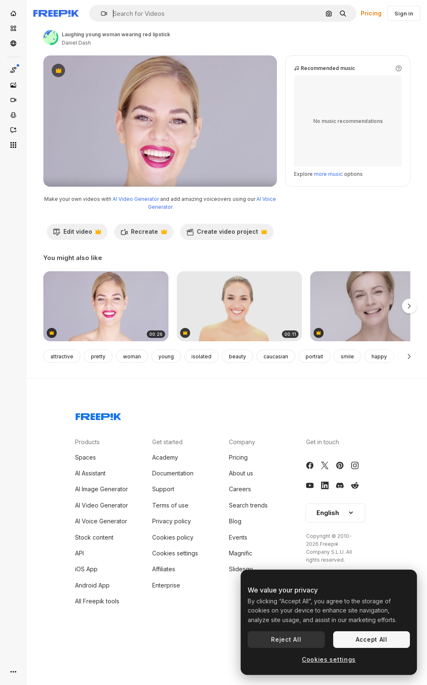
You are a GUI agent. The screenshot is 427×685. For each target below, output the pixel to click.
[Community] (13, 43)
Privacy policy (171, 556)
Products (87, 477)
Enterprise (166, 620)
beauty (237, 392)
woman (132, 392)
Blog (235, 556)
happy (379, 392)
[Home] (13, 13)
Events (238, 572)
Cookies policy (172, 572)
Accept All (371, 639)
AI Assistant (90, 508)
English (335, 548)
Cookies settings (175, 588)
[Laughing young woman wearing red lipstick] (105, 342)
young (166, 392)
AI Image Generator (101, 524)
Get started (167, 477)
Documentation (172, 508)
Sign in (403, 13)
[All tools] (13, 145)
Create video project (226, 269)
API (79, 588)
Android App (92, 620)
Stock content (94, 572)
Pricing (371, 13)
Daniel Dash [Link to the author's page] (76, 43)
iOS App (86, 604)
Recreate (144, 269)
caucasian (276, 392)
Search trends (248, 540)
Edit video (77, 269)
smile (347, 392)
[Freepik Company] (98, 450)
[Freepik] (56, 13)
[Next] (409, 391)
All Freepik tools (97, 636)
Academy (165, 492)
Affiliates (163, 604)
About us (241, 508)
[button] (100, 13)
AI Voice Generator (101, 556)
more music (328, 209)
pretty (98, 392)
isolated (201, 392)
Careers (240, 524)
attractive (61, 392)
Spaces (85, 492)
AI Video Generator (136, 234)
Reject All (286, 639)
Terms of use (170, 540)
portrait (314, 392)
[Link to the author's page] (50, 37)
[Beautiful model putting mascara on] (239, 342)
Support (163, 524)
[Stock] (13, 28)
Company (242, 477)
